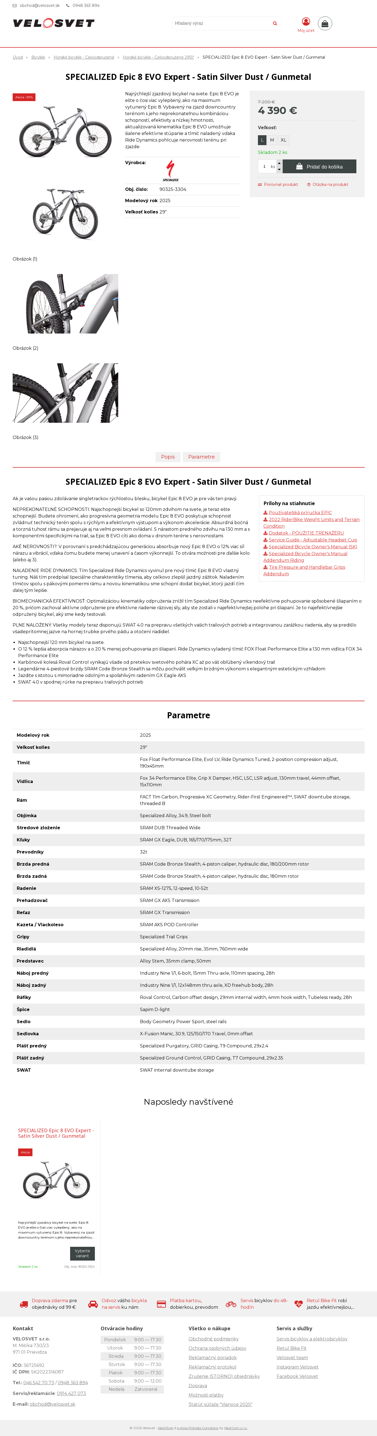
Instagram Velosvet (298, 1367)
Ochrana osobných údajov (217, 1348)
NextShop (165, 1428)
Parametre (201, 457)
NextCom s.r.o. (235, 1428)
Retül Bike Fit (292, 1348)
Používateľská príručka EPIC (300, 512)
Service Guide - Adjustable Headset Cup (313, 540)
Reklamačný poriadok (213, 1357)
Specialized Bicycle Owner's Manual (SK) (313, 546)
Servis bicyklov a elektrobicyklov (312, 1339)
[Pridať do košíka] (319, 166)
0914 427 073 (71, 1393)
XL (283, 140)
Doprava (198, 1385)
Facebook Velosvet (297, 1376)
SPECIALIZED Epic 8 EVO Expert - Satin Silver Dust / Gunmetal (56, 1133)
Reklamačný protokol (212, 1367)
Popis (168, 457)
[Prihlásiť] (306, 24)
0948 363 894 (86, 5)
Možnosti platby (206, 1395)
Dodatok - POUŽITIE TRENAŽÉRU (306, 533)
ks (273, 166)
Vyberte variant (82, 1253)
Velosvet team (292, 1357)
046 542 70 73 (38, 1382)
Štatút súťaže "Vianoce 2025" (220, 1404)
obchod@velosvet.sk (40, 5)
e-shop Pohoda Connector (198, 1428)
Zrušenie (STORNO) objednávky (224, 1376)
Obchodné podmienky (214, 1339)
